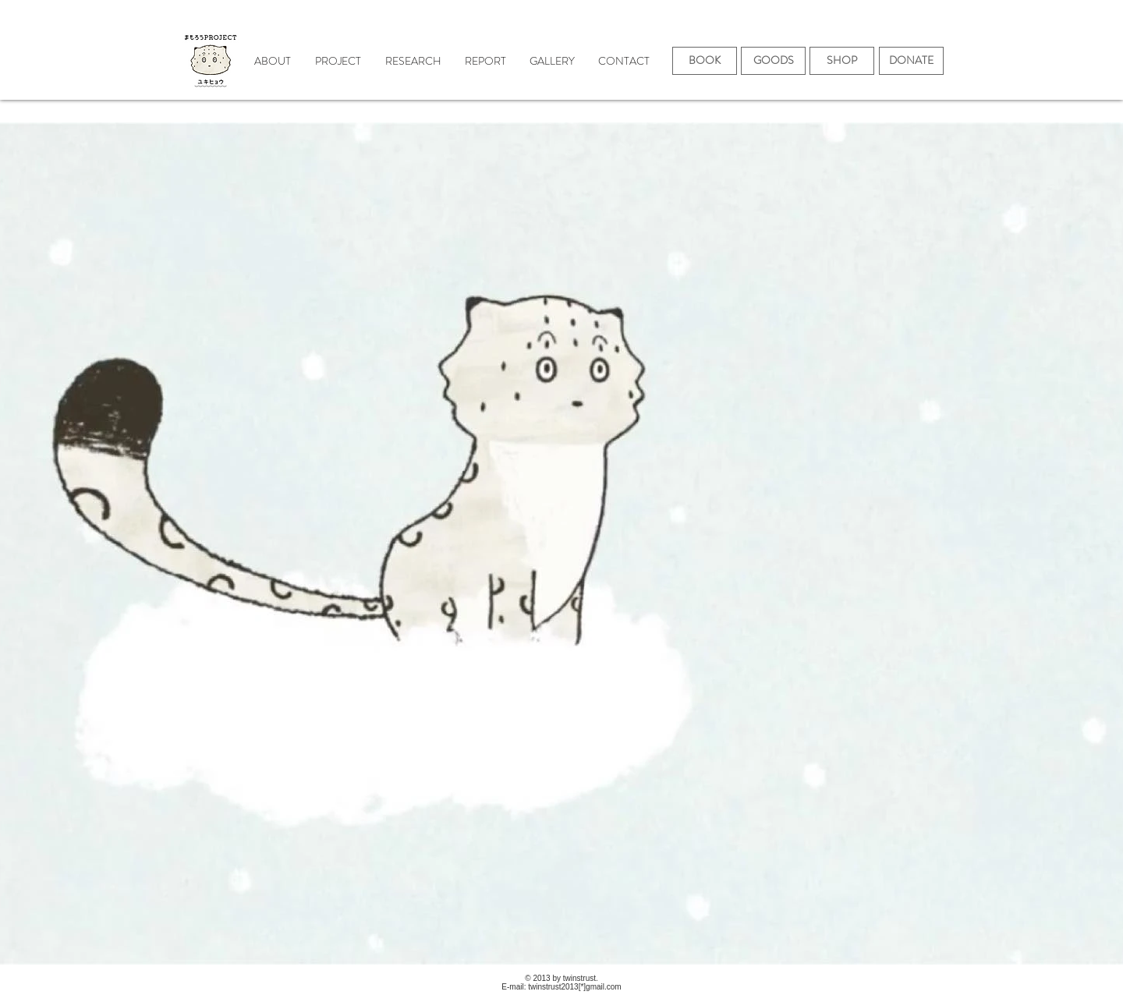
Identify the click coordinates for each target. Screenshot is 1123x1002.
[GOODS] (773, 61)
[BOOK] (704, 61)
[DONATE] (911, 61)
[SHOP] (841, 61)
